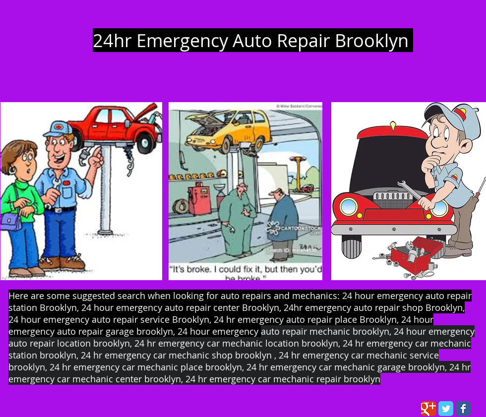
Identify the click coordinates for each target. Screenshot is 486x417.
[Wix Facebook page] (463, 408)
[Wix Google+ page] (428, 408)
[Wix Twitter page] (445, 408)
